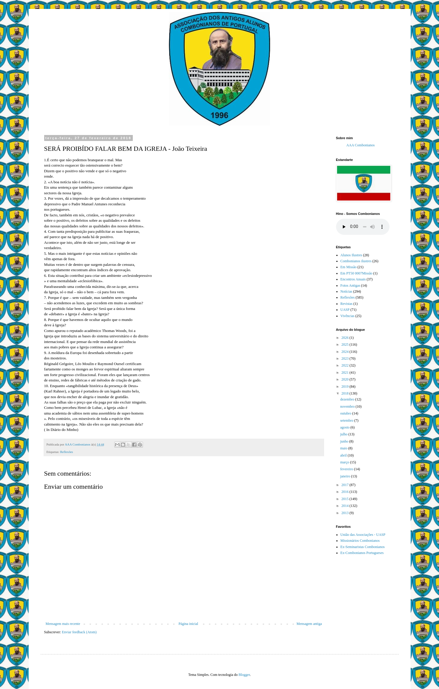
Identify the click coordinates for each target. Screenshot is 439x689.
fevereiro (347, 469)
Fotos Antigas (350, 285)
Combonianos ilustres (356, 261)
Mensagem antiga (309, 624)
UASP (345, 310)
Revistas (347, 304)
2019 (345, 386)
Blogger (244, 675)
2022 (345, 365)
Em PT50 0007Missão (356, 273)
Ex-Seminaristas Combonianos (363, 547)
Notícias (346, 291)
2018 (345, 393)
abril (344, 455)
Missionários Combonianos (360, 541)
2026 (345, 338)
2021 (345, 372)
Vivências (348, 316)
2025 (345, 344)
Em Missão (349, 267)
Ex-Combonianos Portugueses (362, 553)
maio (344, 448)
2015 (345, 499)
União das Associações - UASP (363, 535)
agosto (345, 427)
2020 (345, 379)
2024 (345, 352)
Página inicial (188, 624)
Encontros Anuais (353, 279)
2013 (345, 513)
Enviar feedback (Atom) (79, 632)
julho (344, 434)
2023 (345, 358)
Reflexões (66, 452)
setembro (347, 420)
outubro (346, 413)
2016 (345, 492)
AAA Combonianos (360, 145)
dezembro (347, 399)
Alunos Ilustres (351, 255)
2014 (345, 506)
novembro (348, 406)
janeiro (345, 476)
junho (344, 441)
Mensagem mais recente (63, 624)
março (345, 462)
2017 (345, 485)
